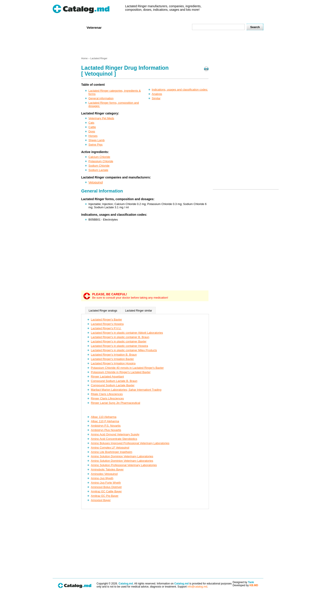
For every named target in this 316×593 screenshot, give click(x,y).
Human (75, 27)
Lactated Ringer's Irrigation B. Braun (114, 354)
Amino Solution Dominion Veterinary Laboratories (122, 456)
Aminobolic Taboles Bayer (107, 469)
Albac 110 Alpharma (103, 416)
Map (179, 27)
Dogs (91, 131)
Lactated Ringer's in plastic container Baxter (118, 341)
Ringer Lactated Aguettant (107, 376)
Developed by (245, 585)
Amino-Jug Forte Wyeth (106, 482)
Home (60, 27)
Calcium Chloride (99, 156)
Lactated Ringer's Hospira (107, 324)
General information (100, 98)
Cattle (92, 127)
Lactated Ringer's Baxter (106, 319)
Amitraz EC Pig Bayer (104, 495)
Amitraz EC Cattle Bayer (106, 491)
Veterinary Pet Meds (101, 118)
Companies (116, 27)
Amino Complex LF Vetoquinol (110, 447)
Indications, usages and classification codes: (180, 89)
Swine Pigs (95, 144)
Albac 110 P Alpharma (105, 421)
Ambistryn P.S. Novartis (106, 425)
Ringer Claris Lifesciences (107, 398)
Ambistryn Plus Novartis (106, 430)
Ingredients (139, 27)
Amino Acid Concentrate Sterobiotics (114, 438)
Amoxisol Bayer (101, 500)
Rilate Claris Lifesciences (107, 394)
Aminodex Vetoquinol (104, 473)
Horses (92, 135)
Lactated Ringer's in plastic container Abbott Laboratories (127, 332)
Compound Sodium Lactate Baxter (113, 385)
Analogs (157, 94)
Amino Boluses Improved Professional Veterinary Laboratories (130, 443)
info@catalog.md (197, 586)
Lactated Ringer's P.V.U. (106, 328)
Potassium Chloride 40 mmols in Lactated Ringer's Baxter (127, 367)
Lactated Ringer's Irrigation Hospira (113, 363)
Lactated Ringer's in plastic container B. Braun (120, 337)
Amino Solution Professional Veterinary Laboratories (124, 465)
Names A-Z (162, 27)
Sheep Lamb (96, 140)
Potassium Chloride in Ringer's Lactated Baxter (121, 372)
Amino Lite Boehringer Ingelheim (111, 452)
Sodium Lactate (98, 170)
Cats (91, 122)
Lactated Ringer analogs (103, 310)
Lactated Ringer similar (138, 310)
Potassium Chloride (100, 161)
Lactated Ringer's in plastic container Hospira (119, 345)
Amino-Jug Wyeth (102, 478)
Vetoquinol (95, 182)
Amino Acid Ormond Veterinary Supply (115, 434)
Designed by (243, 582)
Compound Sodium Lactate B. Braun (114, 381)
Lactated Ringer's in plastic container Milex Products (124, 350)
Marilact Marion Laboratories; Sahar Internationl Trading (126, 389)
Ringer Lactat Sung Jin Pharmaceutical (115, 402)
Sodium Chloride (99, 165)
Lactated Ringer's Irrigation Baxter (112, 359)
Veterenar (94, 27)
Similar (156, 98)
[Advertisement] (158, 44)
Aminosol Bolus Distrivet (106, 487)
